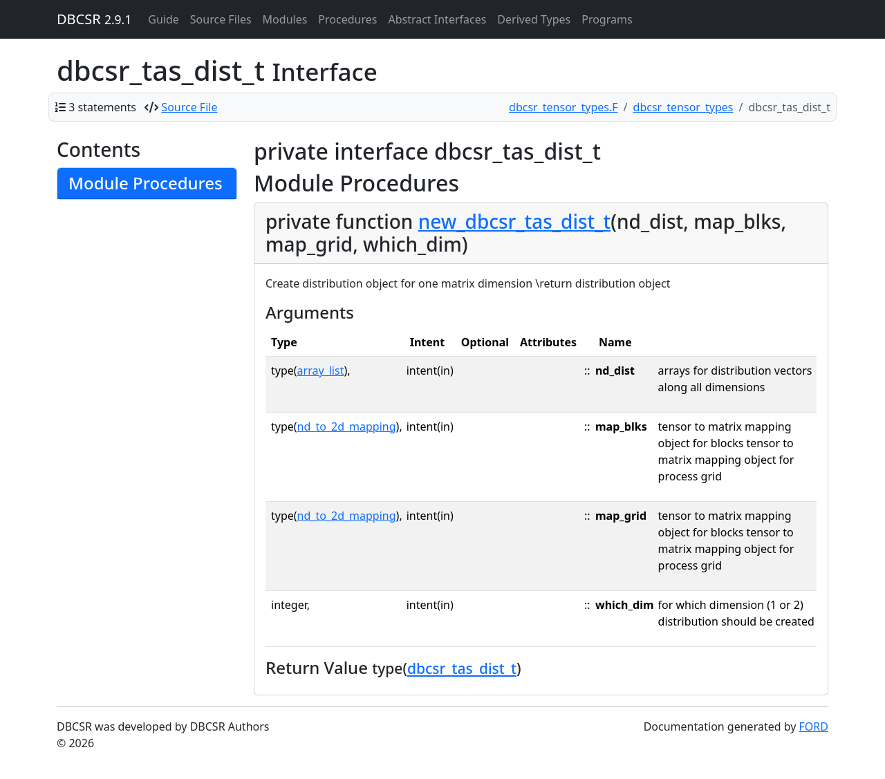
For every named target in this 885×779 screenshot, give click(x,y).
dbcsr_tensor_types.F (563, 107)
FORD (813, 726)
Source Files (221, 19)
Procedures (347, 19)
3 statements (102, 107)
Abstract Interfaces (437, 19)
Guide (163, 19)
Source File (189, 107)
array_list (320, 370)
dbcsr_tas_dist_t (461, 668)
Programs (606, 19)
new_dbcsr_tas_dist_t (514, 221)
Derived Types (533, 19)
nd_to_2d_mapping (346, 426)
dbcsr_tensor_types (683, 107)
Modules (285, 19)
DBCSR (94, 19)
